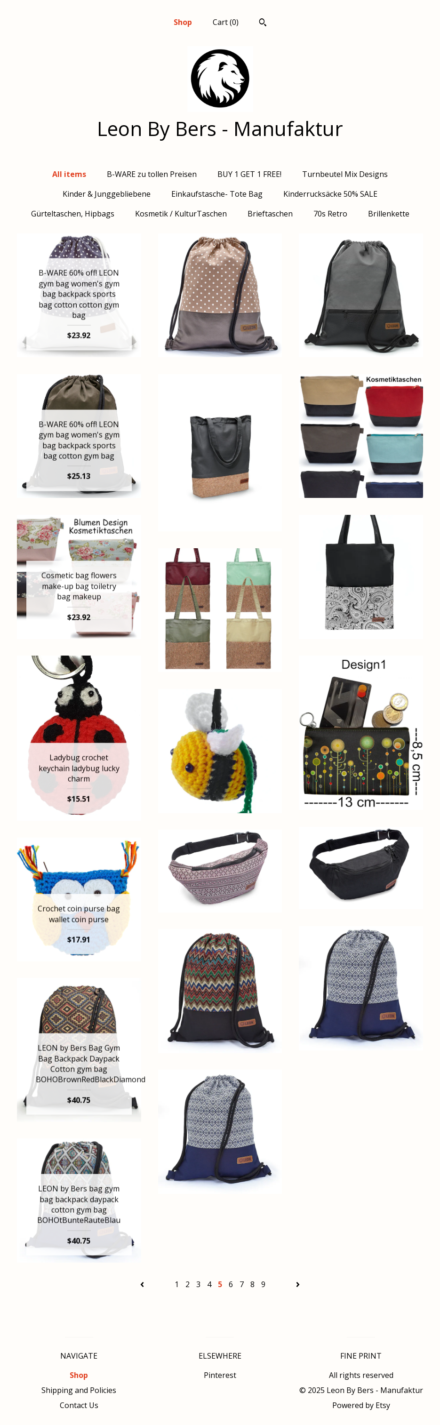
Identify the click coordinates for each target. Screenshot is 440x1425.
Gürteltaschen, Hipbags (72, 213)
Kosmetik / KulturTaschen (181, 213)
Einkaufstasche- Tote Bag (217, 194)
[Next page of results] (298, 1284)
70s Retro (330, 213)
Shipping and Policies (78, 1390)
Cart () (226, 22)
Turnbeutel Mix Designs (345, 174)
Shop (183, 22)
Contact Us (79, 1405)
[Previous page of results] (143, 1284)
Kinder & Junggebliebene (107, 194)
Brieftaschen (270, 213)
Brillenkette (388, 213)
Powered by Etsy (361, 1405)
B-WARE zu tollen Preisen (152, 174)
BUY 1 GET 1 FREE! (249, 174)
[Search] (262, 23)
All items (69, 174)
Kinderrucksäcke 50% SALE (330, 194)
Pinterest (220, 1375)
